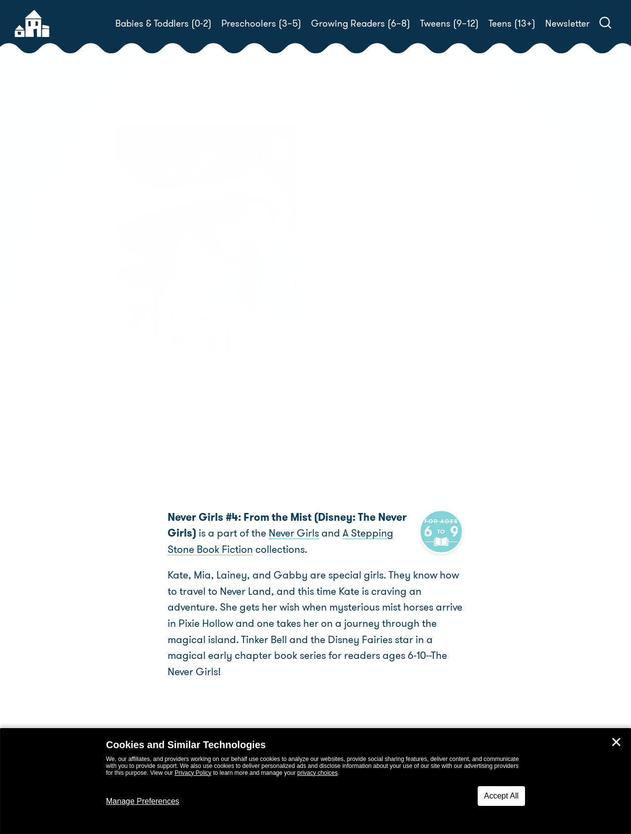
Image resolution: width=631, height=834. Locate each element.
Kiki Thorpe (381, 310)
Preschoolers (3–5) (261, 23)
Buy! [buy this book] (347, 357)
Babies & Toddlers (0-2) (163, 23)
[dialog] (315, 781)
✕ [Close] (616, 742)
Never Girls (294, 533)
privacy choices (317, 772)
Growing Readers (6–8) (360, 23)
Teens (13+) (512, 23)
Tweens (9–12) (449, 23)
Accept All (501, 796)
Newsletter (567, 23)
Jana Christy (353, 322)
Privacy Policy (193, 772)
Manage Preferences (142, 801)
